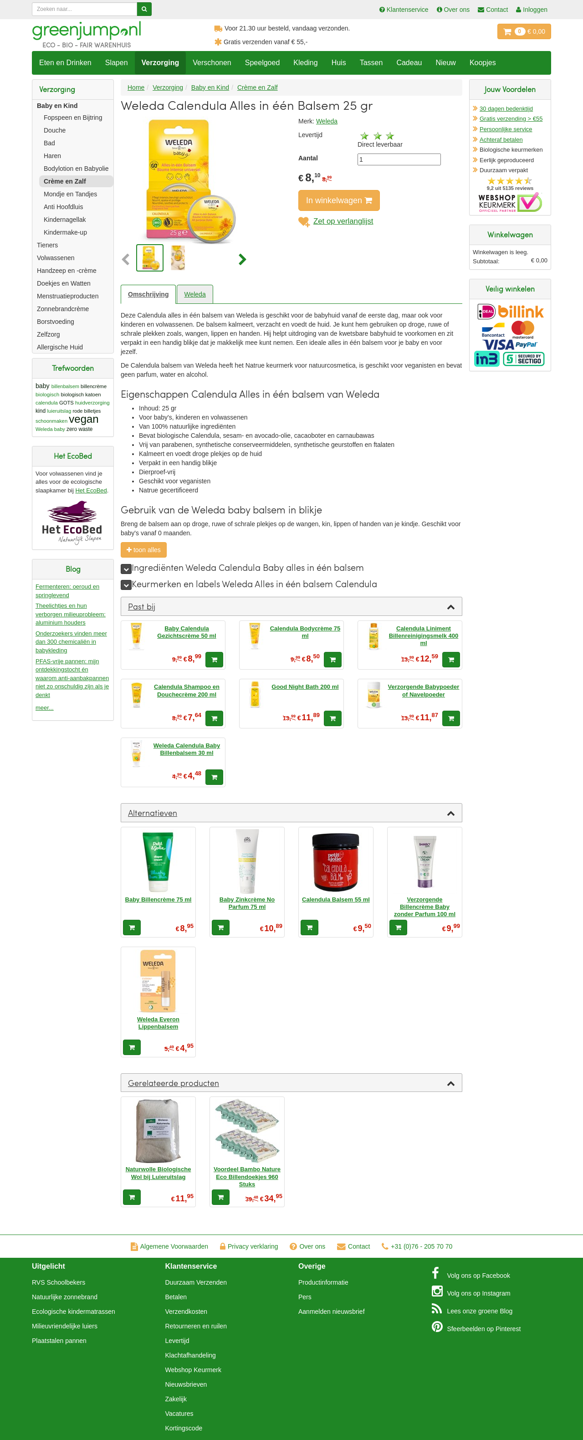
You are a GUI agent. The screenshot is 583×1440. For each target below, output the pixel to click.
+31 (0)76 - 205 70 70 (417, 1246)
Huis (339, 63)
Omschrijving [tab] (148, 294)
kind (41, 411)
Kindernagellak (65, 219)
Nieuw (445, 63)
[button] (127, 260)
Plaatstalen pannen (59, 1340)
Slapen (116, 63)
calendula (47, 402)
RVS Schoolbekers (58, 1282)
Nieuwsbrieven (186, 1384)
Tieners (47, 245)
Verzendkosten (186, 1311)
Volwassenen (56, 257)
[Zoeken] (144, 9)
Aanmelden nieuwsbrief (331, 1311)
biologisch (47, 394)
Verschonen (212, 63)
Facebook (471, 1273)
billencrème (94, 386)
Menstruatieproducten (67, 296)
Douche (55, 130)
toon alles (144, 549)
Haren (52, 155)
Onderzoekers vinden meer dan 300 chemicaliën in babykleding (71, 642)
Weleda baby (50, 429)
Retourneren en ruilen (196, 1326)
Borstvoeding (55, 321)
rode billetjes (86, 411)
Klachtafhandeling (190, 1355)
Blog (472, 1308)
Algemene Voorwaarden (169, 1246)
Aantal (308, 158)
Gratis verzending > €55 (511, 118)
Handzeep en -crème (67, 270)
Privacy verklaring (249, 1246)
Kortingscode (184, 1428)
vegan (83, 419)
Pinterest (476, 1326)
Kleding (305, 63)
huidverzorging (92, 402)
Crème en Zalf (65, 181)
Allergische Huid (60, 347)
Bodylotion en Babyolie (76, 168)
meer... (45, 707)
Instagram (471, 1291)
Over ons (307, 1246)
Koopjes (483, 63)
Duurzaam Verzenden (196, 1282)
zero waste (79, 429)
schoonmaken (51, 421)
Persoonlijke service (506, 129)
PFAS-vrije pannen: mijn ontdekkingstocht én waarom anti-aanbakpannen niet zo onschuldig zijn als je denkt (72, 678)
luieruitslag (59, 411)
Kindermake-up (65, 232)
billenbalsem (65, 386)
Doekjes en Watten (64, 283)
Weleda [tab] (194, 294)
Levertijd (177, 1340)
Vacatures (179, 1413)
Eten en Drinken (65, 63)
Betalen (176, 1297)
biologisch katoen (81, 394)
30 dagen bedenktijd (506, 108)
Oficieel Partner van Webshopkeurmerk (510, 202)
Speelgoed (262, 63)
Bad (49, 143)
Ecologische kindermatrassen (73, 1311)
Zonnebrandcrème (63, 309)
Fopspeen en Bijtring (73, 117)
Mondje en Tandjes (70, 194)
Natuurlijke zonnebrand (64, 1297)
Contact (353, 1246)
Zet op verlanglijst (335, 221)
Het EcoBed (91, 490)
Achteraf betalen (501, 139)
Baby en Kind (57, 105)
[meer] (126, 569)
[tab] (291, 606)
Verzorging (160, 63)
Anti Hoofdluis (63, 206)
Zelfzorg (48, 334)
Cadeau (409, 63)
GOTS (66, 402)
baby (43, 385)
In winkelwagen (339, 200)
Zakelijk (176, 1399)
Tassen (371, 63)
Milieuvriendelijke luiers (64, 1326)
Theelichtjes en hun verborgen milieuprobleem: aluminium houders (71, 614)
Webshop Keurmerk (193, 1369)
